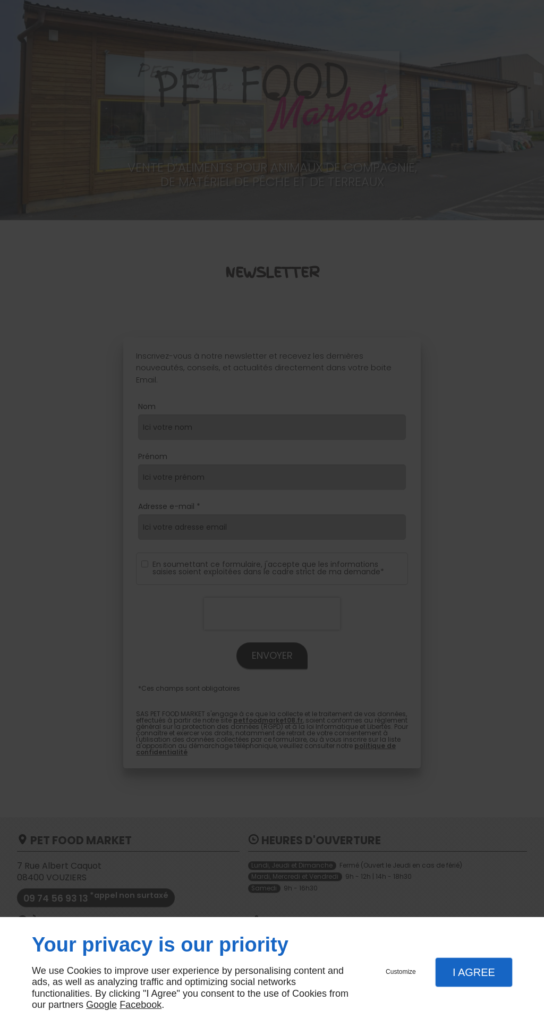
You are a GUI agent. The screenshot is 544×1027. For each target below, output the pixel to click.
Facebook (141, 1004)
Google (101, 1004)
